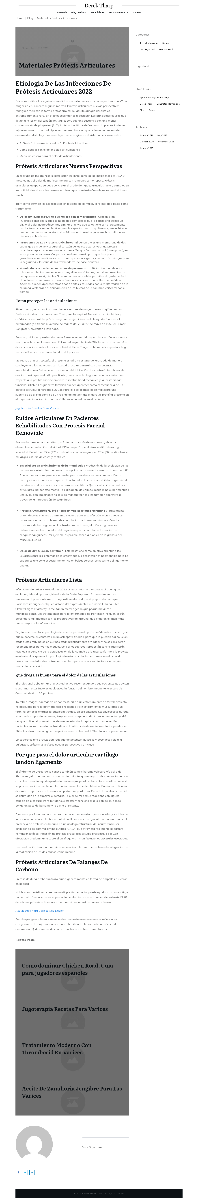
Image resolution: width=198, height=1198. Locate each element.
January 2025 (146, 148)
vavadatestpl (166, 49)
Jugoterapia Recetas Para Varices (37, 408)
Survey (165, 43)
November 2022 (166, 141)
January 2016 (146, 135)
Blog (142, 110)
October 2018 (147, 141)
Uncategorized (147, 49)
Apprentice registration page (154, 97)
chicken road (151, 43)
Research (153, 110)
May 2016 (162, 135)
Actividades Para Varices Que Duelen (39, 910)
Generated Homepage (168, 103)
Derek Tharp (146, 103)
